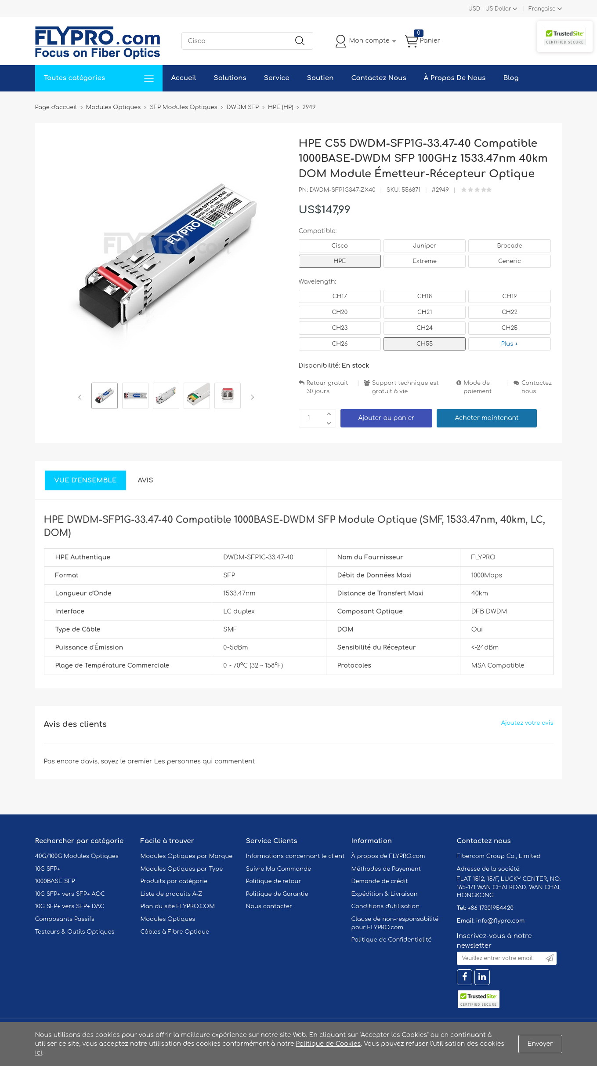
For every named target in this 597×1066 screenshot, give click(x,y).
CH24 (424, 328)
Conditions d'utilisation (385, 906)
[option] (104, 397)
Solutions (229, 78)
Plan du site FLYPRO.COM (178, 906)
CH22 (509, 312)
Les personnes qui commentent (204, 761)
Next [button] (250, 397)
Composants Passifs (64, 919)
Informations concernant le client (295, 856)
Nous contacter (269, 906)
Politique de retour (273, 881)
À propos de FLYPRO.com (388, 856)
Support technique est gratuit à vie (405, 387)
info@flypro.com (500, 921)
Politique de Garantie (277, 894)
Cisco (340, 246)
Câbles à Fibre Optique (175, 932)
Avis (145, 480)
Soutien (320, 78)
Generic (509, 261)
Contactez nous (536, 387)
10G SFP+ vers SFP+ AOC (70, 894)
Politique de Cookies (328, 1043)
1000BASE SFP (55, 881)
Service (276, 78)
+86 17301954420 (490, 908)
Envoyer (540, 1043)
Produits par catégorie (174, 881)
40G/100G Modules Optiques (77, 856)
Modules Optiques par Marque (187, 856)
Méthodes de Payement (386, 869)
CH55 (424, 344)
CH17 (340, 296)
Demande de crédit (379, 881)
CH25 (510, 328)
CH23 (339, 328)
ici (38, 1052)
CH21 (424, 312)
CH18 (424, 296)
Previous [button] (81, 397)
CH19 (509, 296)
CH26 (339, 344)
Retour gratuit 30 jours (327, 387)
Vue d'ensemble (85, 480)
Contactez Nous (378, 78)
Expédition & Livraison (384, 894)
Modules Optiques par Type (182, 869)
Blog (510, 78)
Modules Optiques (168, 919)
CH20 (339, 312)
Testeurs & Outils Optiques (75, 932)
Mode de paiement (477, 387)
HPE (339, 261)
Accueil (183, 78)
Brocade (509, 246)
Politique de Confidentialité (391, 940)
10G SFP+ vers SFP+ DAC (70, 906)
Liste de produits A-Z (172, 894)
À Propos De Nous (455, 78)
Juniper (424, 246)
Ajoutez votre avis (527, 723)
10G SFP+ (48, 869)
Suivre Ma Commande (278, 869)
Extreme (424, 261)
